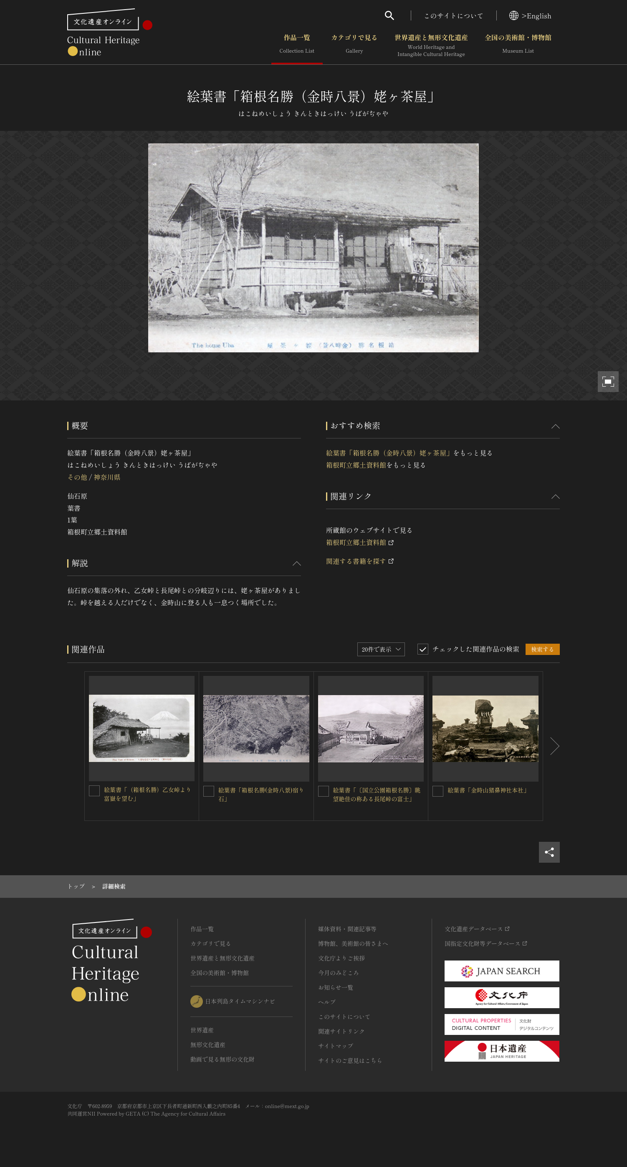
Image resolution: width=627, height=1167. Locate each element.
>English (530, 15)
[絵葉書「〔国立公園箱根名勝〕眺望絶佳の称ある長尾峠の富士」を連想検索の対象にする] (323, 791)
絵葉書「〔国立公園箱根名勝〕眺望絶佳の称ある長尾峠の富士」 (377, 794)
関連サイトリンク (341, 1031)
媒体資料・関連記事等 (347, 929)
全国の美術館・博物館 (518, 45)
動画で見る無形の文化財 (222, 1059)
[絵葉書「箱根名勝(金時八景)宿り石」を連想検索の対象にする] (208, 791)
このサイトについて (454, 15)
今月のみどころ (338, 972)
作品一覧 (297, 45)
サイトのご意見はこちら (350, 1060)
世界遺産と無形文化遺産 (431, 45)
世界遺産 (202, 1030)
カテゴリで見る (354, 45)
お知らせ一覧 (335, 987)
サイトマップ (335, 1046)
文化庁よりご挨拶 (341, 958)
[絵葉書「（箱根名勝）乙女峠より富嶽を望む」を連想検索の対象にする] (94, 790)
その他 (77, 477)
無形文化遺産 (207, 1044)
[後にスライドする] (551, 746)
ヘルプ (327, 1002)
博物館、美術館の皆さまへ (353, 943)
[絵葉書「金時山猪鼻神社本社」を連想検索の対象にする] (437, 791)
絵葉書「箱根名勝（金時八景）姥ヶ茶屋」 (389, 453)
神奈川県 (107, 477)
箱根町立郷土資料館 (356, 465)
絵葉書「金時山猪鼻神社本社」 (488, 790)
